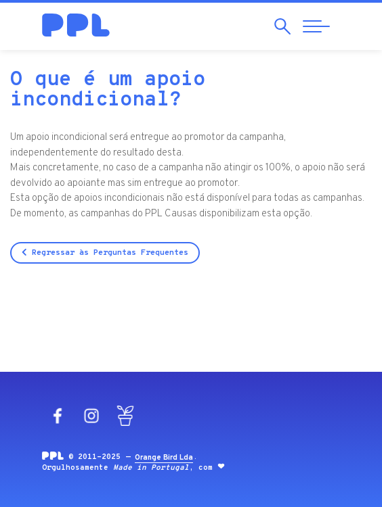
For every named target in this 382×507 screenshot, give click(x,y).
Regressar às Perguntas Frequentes (105, 252)
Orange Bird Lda (164, 457)
